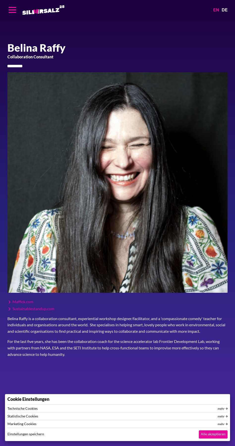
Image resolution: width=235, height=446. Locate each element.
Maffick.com (22, 301)
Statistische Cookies (22, 416)
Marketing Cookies (21, 424)
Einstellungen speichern (25, 434)
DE (225, 10)
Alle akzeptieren (213, 434)
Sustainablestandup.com (33, 308)
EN (216, 10)
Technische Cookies (22, 408)
